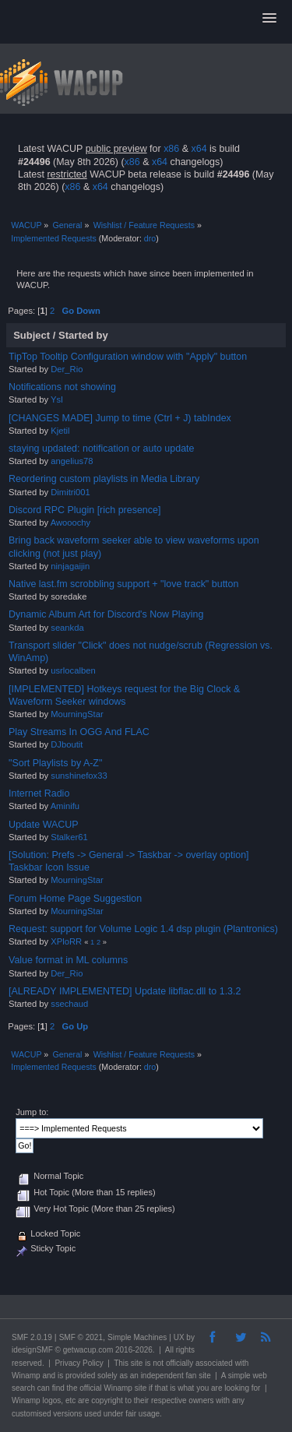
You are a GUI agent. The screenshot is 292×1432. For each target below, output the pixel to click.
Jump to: (32, 1112)
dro (150, 238)
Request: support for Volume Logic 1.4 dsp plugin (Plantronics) (143, 929)
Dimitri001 (70, 492)
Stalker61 (69, 837)
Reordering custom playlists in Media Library (104, 478)
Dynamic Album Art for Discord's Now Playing (106, 614)
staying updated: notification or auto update (101, 448)
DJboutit (67, 744)
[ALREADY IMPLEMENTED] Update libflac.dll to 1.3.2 (125, 991)
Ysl (57, 399)
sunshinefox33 (79, 775)
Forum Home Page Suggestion (75, 898)
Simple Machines (137, 1337)
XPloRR (66, 941)
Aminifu (65, 806)
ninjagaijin (70, 566)
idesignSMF (32, 1350)
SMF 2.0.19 (32, 1337)
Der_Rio (67, 369)
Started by (83, 335)
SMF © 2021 (81, 1337)
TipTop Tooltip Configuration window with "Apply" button (128, 356)
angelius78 (72, 461)
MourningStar (77, 714)
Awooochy (71, 522)
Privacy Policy (79, 1363)
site (137, 1363)
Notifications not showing (62, 387)
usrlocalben (73, 670)
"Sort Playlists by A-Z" (55, 763)
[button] (269, 19)
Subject (31, 335)
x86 (171, 148)
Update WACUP (44, 824)
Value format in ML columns (68, 960)
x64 (198, 148)
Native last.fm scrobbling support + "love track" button (123, 584)
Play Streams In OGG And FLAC (79, 732)
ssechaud (69, 1003)
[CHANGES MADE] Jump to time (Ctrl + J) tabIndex (120, 418)
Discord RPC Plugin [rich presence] (84, 510)
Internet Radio (39, 793)
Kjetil (60, 430)
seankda (67, 627)
